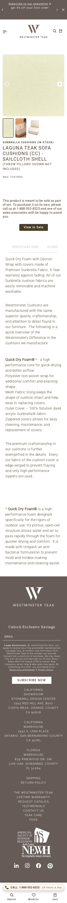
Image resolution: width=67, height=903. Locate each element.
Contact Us (33, 810)
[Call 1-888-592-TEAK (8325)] (33, 887)
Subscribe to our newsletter (28, 3)
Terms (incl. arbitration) (22, 670)
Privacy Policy (45, 670)
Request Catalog (33, 801)
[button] (2, 9)
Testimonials (33, 806)
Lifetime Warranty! (33, 797)
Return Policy (33, 782)
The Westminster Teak (33, 792)
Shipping (33, 778)
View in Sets (33, 227)
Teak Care (33, 815)
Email (8, 636)
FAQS (33, 819)
